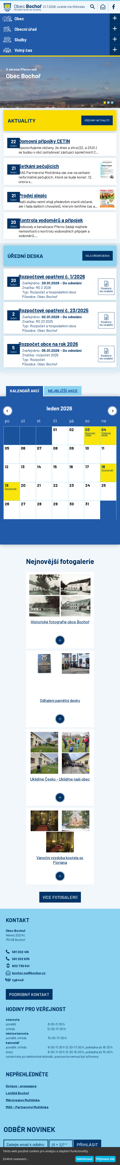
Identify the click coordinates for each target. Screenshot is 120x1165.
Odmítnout (84, 1159)
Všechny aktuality (96, 120)
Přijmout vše (105, 1159)
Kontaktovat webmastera (49, 1140)
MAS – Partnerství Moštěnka (27, 947)
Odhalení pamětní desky (88, 621)
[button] (105, 103)
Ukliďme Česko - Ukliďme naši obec (32, 701)
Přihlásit (87, 984)
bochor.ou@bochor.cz (29, 813)
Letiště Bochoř (17, 933)
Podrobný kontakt (29, 834)
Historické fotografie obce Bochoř (31, 623)
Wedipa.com (13, 1144)
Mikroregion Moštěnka (23, 940)
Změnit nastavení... (15, 1159)
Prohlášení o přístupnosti (83, 1140)
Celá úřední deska (97, 258)
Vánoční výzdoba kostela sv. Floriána (88, 701)
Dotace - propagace (21, 926)
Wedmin (84, 1144)
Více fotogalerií (60, 737)
